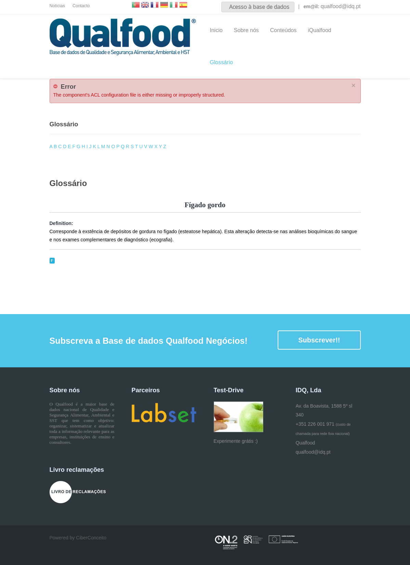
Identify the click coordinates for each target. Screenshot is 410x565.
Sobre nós (246, 30)
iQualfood (319, 30)
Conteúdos (283, 30)
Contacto (81, 5)
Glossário (221, 62)
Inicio (216, 30)
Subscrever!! (319, 340)
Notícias (57, 5)
